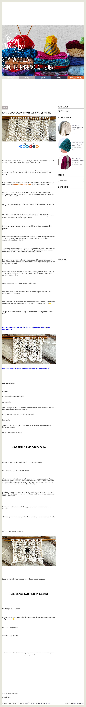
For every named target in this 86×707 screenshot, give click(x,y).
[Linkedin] (27, 146)
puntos (27, 78)
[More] (37, 146)
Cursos (59, 78)
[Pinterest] (30, 146)
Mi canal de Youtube (76, 78)
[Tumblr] (33, 146)
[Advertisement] (43, 13)
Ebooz (82, 703)
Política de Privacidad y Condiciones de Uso (38, 703)
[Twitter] (24, 146)
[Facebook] (20, 146)
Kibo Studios (75, 703)
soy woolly (10, 78)
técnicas (43, 78)
